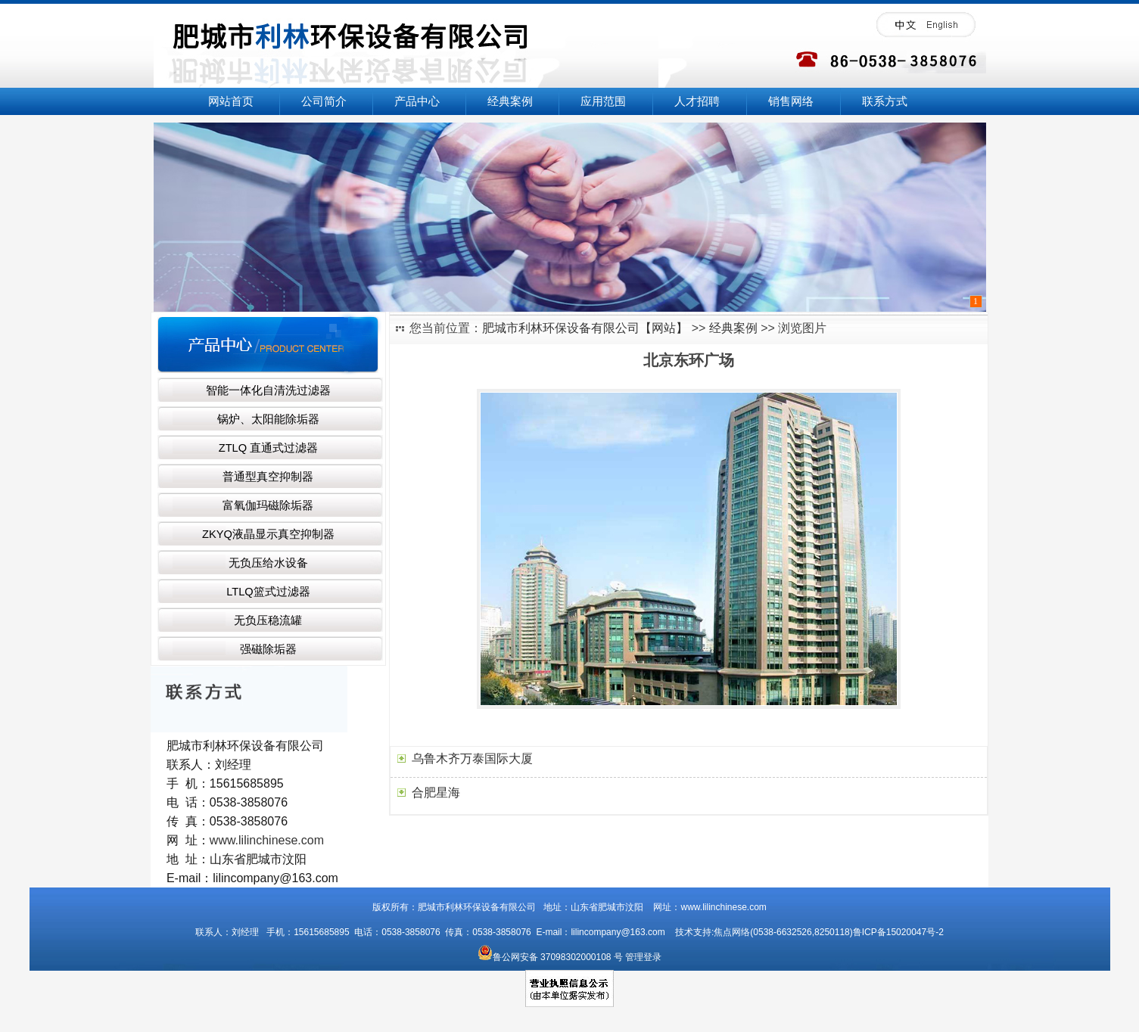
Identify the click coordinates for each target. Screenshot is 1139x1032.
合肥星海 (436, 792)
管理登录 (643, 957)
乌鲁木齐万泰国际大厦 (472, 758)
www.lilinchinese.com (267, 840)
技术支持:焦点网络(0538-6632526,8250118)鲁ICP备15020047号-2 (806, 932)
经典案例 (733, 328)
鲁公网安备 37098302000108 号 (550, 957)
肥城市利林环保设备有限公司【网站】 (585, 328)
